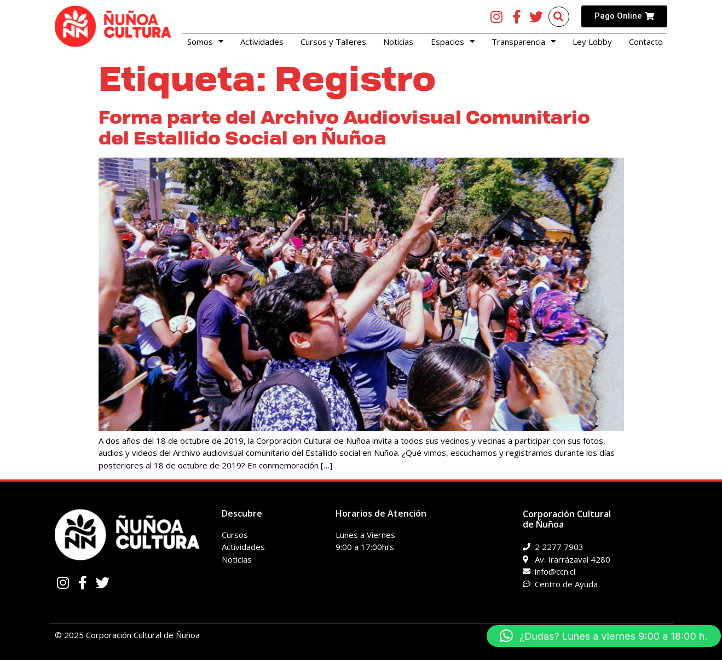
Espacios (453, 41)
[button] (604, 636)
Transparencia (524, 41)
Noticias (398, 41)
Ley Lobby (592, 41)
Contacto (646, 41)
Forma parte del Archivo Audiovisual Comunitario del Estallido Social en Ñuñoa (344, 128)
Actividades (262, 41)
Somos (205, 41)
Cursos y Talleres (333, 41)
